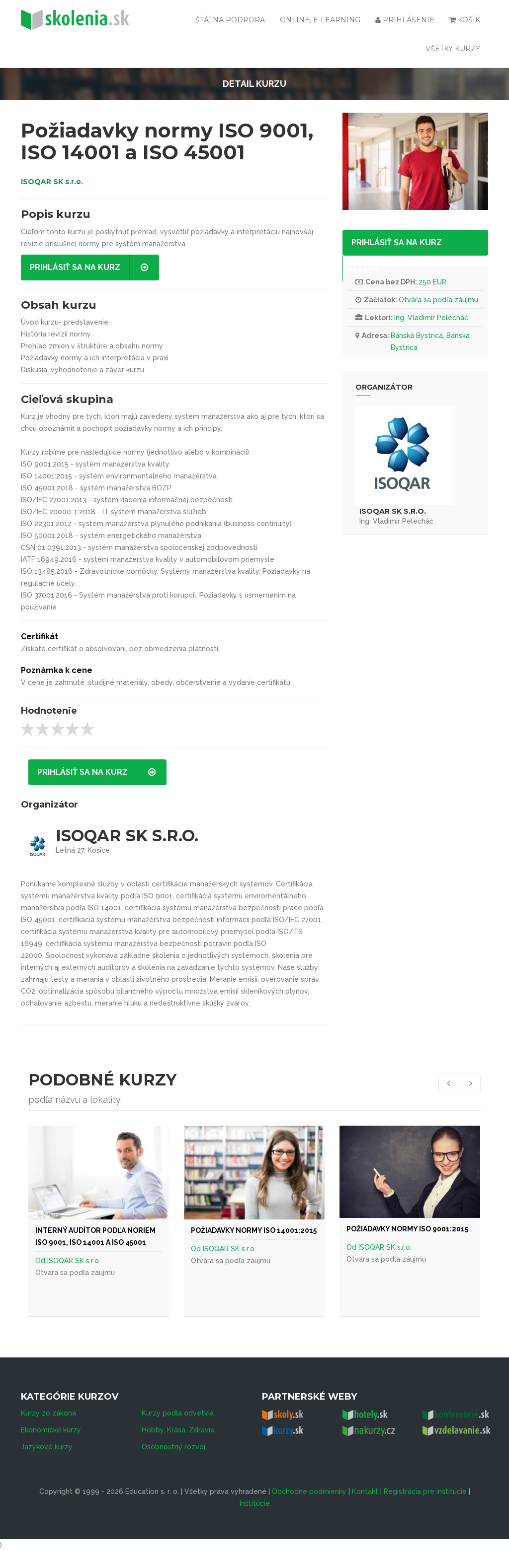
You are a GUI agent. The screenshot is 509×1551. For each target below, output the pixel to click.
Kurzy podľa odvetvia (178, 1413)
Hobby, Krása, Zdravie (178, 1430)
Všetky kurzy (452, 48)
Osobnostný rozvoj (173, 1447)
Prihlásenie (404, 19)
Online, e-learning (320, 19)
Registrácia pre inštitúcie (425, 1491)
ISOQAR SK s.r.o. (52, 181)
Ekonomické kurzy (51, 1430)
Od (41, 1261)
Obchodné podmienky (309, 1491)
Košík (464, 19)
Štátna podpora (230, 19)
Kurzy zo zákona (48, 1413)
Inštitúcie (255, 1503)
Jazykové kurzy (47, 1447)
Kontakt (365, 1491)
